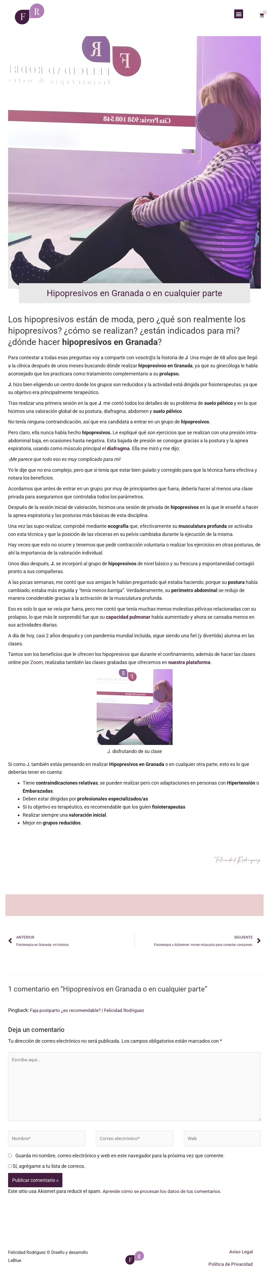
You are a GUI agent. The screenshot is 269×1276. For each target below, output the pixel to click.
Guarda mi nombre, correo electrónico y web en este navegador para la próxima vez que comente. (120, 1160)
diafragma (118, 448)
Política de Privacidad (231, 1268)
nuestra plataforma (189, 662)
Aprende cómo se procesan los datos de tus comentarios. (164, 1196)
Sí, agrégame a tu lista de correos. (46, 1171)
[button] (238, 13)
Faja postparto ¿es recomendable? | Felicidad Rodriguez (89, 1011)
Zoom (36, 662)
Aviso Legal (241, 1256)
